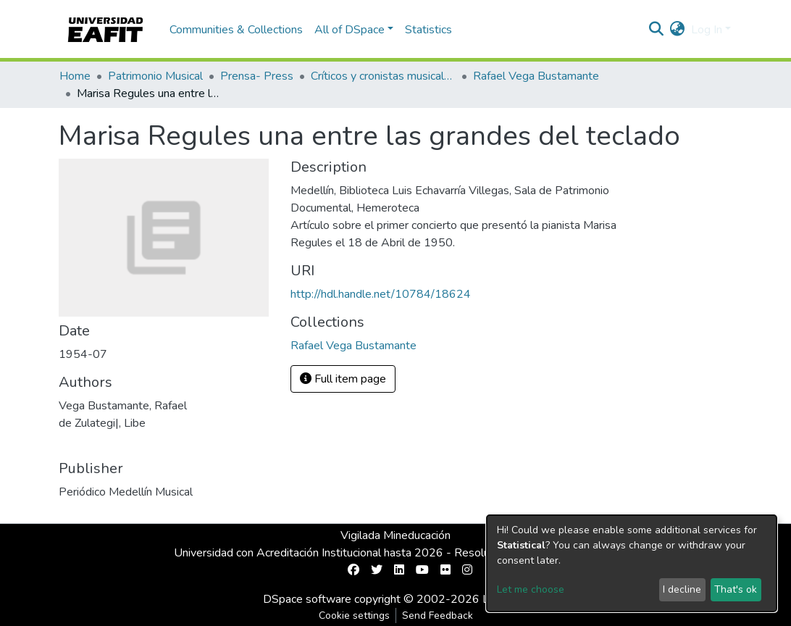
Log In (706, 30)
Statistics (428, 30)
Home (75, 76)
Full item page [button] (343, 379)
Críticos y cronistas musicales (383, 76)
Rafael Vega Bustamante (536, 76)
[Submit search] (657, 29)
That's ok (735, 589)
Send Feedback (437, 615)
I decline (682, 589)
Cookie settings (354, 615)
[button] (678, 29)
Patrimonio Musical (155, 76)
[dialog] (632, 563)
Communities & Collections (236, 30)
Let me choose (530, 589)
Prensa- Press (256, 76)
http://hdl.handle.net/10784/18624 (380, 294)
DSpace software (307, 599)
